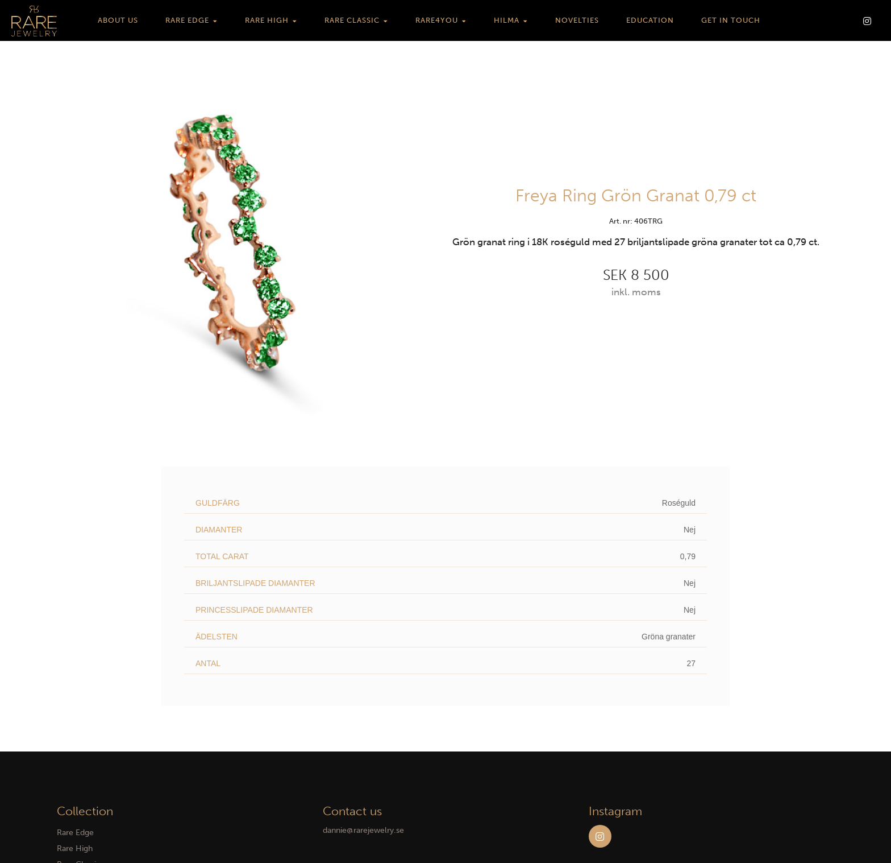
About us (118, 20)
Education (650, 20)
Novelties (577, 20)
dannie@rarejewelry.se (363, 830)
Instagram (600, 836)
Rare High (267, 20)
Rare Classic (352, 20)
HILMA (506, 20)
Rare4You (436, 20)
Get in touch (730, 20)
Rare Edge (187, 20)
